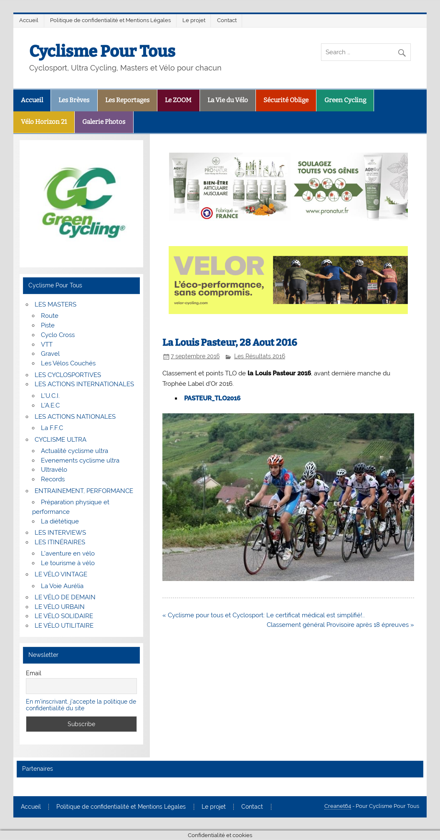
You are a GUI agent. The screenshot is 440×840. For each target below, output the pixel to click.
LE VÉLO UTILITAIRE (64, 625)
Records (53, 479)
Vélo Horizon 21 (44, 122)
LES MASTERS (55, 304)
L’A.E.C (50, 405)
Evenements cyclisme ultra (80, 460)
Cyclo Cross (58, 335)
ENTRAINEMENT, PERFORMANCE (84, 491)
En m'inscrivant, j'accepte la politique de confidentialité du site (81, 705)
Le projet (193, 20)
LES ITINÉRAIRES (60, 542)
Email (33, 673)
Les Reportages (127, 100)
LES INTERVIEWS (60, 532)
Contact (227, 20)
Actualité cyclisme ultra (74, 451)
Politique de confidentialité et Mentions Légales (110, 20)
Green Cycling (345, 100)
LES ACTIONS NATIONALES (75, 416)
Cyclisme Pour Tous (102, 51)
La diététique (60, 521)
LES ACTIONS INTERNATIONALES (84, 384)
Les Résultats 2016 (259, 356)
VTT (47, 344)
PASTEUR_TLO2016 (212, 398)
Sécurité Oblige (286, 100)
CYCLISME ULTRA (60, 439)
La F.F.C (52, 428)
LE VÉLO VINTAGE (61, 574)
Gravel (50, 353)
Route (49, 315)
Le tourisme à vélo (68, 563)
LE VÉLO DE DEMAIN (65, 597)
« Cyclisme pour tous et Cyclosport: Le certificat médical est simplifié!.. (263, 615)
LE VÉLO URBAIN (60, 607)
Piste (48, 325)
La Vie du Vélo (227, 100)
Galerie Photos (103, 122)
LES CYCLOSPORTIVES (68, 375)
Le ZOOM (178, 100)
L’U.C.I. (50, 396)
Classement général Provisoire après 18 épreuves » (340, 625)
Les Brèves (73, 100)
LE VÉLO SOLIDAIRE (64, 616)
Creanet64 (337, 806)
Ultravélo (54, 469)
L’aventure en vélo (68, 553)
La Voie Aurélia (62, 586)
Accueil (28, 20)
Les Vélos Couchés (68, 363)
